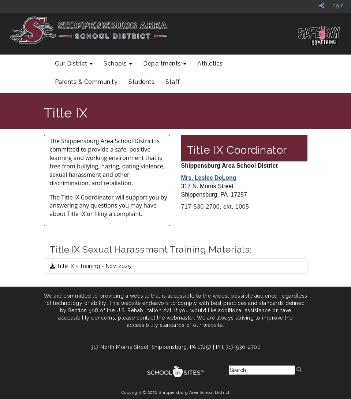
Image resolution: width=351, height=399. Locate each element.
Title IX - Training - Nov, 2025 (90, 266)
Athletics (210, 63)
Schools (118, 63)
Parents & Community (86, 81)
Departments (164, 63)
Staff (172, 81)
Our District (74, 63)
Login (331, 5)
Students (141, 81)
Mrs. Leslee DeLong (208, 178)
